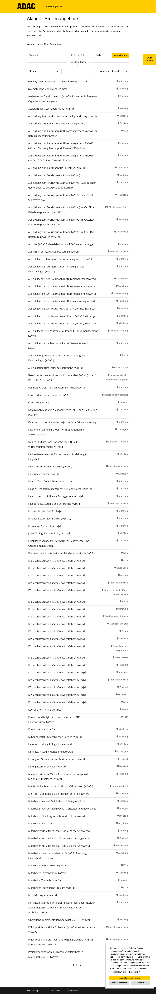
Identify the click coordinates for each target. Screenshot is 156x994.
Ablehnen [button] (140, 983)
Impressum (73, 990)
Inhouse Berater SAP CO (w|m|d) (47, 511)
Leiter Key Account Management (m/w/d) (51, 751)
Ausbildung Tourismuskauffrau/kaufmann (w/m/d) (56, 123)
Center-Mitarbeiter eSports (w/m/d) (48, 395)
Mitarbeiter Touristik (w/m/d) (44, 880)
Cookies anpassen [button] (119, 983)
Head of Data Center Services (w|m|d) (50, 481)
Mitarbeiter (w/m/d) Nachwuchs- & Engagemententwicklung (62, 808)
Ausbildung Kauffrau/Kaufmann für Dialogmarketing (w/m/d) (62, 116)
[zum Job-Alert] (149, 59)
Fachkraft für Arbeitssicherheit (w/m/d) (50, 466)
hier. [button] (141, 972)
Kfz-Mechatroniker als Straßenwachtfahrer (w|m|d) (57, 672)
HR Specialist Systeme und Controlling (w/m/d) (54, 503)
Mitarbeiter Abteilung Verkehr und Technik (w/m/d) (56, 816)
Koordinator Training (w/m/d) (44, 709)
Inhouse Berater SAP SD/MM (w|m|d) (49, 518)
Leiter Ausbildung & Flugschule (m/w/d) (50, 744)
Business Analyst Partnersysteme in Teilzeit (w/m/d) (57, 387)
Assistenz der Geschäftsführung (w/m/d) (51, 108)
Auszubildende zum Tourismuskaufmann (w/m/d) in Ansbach (62, 308)
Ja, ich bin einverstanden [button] (129, 978)
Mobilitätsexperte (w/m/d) (43, 895)
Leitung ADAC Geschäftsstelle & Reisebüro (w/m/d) (57, 759)
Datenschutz (54, 990)
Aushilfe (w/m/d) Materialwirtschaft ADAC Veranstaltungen (61, 244)
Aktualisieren (120, 55)
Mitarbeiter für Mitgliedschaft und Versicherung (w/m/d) (59, 831)
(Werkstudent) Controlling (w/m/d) (47, 89)
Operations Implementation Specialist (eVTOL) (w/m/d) (59, 919)
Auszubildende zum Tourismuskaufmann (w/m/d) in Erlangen (62, 316)
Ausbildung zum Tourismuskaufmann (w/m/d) (54, 175)
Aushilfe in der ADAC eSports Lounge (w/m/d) (53, 251)
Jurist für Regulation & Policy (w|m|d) (49, 533)
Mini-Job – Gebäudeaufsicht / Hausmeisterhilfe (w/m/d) (59, 793)
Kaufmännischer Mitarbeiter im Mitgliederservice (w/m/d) (60, 553)
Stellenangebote (53, 6)
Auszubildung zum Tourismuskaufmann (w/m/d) (55, 367)
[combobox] (101, 55)
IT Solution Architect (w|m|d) (44, 526)
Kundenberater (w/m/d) (41, 729)
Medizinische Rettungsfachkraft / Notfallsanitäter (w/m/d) (60, 786)
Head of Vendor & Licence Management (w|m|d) (55, 496)
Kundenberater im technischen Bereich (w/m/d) (55, 736)
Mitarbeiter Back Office (41, 823)
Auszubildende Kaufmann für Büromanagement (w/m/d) (60, 259)
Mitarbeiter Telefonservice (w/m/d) (47, 873)
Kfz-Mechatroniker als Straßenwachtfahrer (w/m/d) (56, 560)
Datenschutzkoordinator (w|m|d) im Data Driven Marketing (62, 422)
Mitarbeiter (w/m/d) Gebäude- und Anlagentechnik (56, 801)
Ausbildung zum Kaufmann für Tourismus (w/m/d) (56, 168)
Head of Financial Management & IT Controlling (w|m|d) (60, 488)
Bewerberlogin (33, 990)
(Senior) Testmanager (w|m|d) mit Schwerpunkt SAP (58, 81)
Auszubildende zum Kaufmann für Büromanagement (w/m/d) (62, 279)
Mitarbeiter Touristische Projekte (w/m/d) (51, 887)
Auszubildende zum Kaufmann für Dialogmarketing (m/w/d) (61, 301)
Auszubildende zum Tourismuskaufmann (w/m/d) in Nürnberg (63, 323)
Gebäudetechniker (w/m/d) (43, 474)
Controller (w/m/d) (38, 402)
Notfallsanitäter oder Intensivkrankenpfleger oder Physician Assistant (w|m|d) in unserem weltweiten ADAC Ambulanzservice (61, 907)
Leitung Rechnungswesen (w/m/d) (47, 766)
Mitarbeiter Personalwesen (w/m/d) (48, 865)
